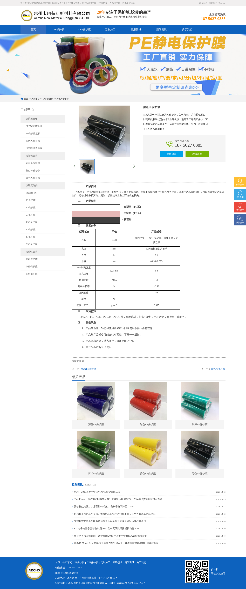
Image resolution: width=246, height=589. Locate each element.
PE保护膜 (59, 29)
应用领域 (136, 29)
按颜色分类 (32, 155)
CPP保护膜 (84, 29)
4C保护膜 (31, 229)
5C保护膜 (31, 215)
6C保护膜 (31, 207)
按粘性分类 (32, 252)
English (221, 3)
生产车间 (67, 562)
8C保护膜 (31, 200)
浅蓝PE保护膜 (88, 369)
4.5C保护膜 (31, 222)
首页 (33, 29)
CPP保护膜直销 (34, 126)
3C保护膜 (31, 237)
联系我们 (203, 3)
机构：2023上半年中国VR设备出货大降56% (97, 492)
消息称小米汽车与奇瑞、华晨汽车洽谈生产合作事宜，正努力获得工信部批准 (114, 514)
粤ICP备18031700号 (135, 583)
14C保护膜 (31, 193)
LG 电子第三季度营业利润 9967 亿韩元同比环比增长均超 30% (106, 528)
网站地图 (213, 3)
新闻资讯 (161, 29)
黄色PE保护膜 (218, 369)
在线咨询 (197, 154)
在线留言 (171, 154)
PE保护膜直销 (33, 133)
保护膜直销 (48, 99)
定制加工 (110, 29)
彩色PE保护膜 (63, 99)
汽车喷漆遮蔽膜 (34, 148)
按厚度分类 (32, 185)
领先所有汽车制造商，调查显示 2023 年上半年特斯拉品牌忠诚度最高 (110, 536)
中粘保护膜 (32, 266)
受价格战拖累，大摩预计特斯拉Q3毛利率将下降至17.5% (103, 506)
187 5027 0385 (188, 145)
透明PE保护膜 (33, 178)
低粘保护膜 (32, 259)
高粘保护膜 (32, 274)
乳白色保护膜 (33, 163)
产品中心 (35, 99)
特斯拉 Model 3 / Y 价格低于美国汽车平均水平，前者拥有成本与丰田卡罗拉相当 (116, 543)
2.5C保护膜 (31, 244)
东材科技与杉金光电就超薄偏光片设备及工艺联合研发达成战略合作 (110, 521)
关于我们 (187, 29)
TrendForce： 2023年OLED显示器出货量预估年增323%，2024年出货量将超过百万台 (118, 499)
